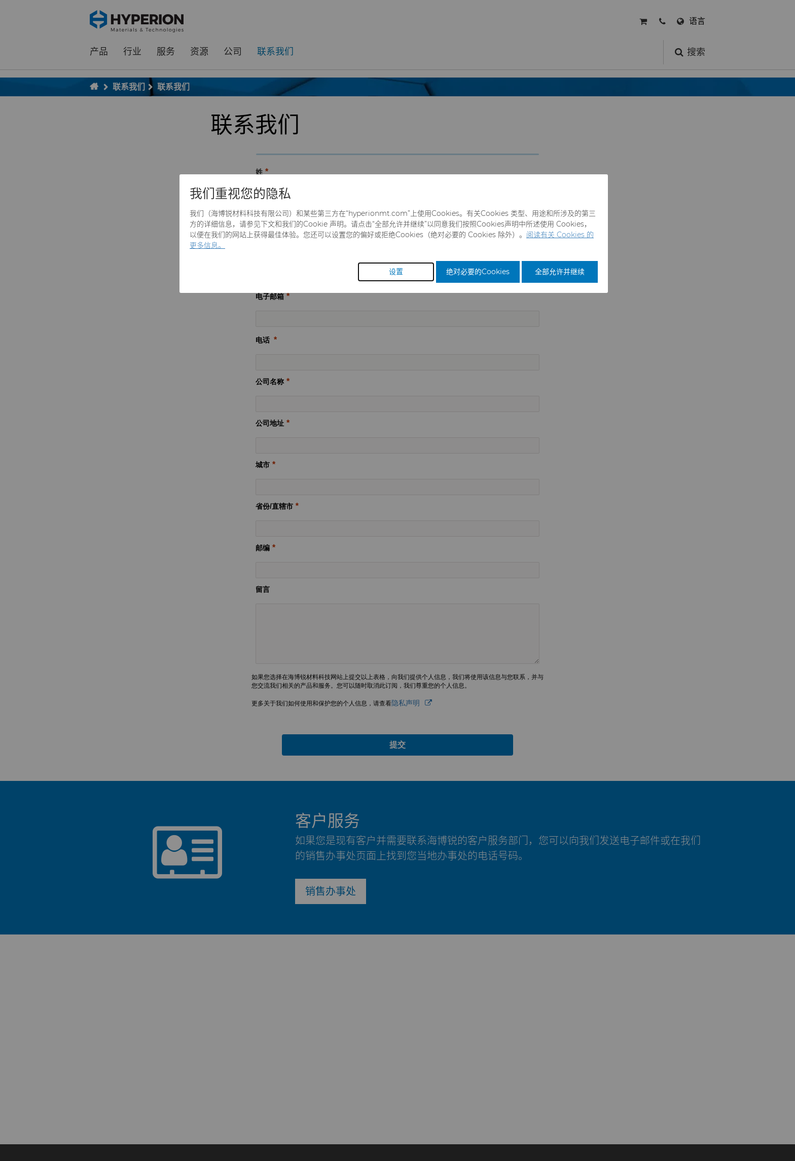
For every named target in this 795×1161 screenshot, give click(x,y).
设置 (396, 271)
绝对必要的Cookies (478, 271)
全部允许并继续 (560, 271)
